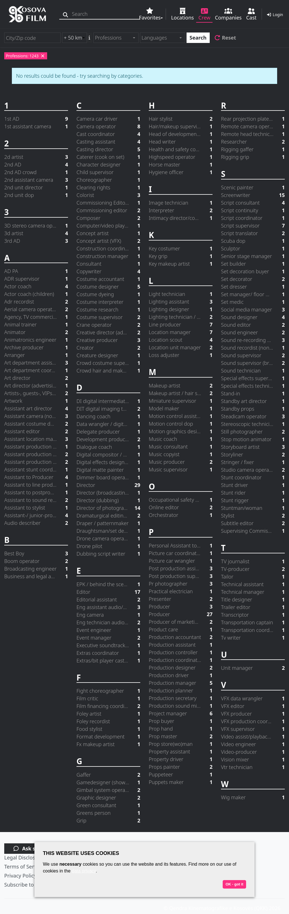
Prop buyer (181, 721)
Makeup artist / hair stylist (181, 393)
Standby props (253, 409)
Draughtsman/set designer (108, 531)
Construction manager (108, 256)
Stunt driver (253, 485)
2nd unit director (36, 187)
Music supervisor (181, 469)
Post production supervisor (181, 576)
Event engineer (108, 630)
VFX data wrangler (253, 698)
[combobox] (116, 38)
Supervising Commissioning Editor (253, 531)
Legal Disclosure (23, 857)
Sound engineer (253, 332)
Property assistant (181, 751)
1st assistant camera (36, 126)
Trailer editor (253, 607)
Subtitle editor (253, 523)
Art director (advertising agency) (36, 385)
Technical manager (253, 592)
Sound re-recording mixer (253, 340)
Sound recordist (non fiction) (253, 348)
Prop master (181, 736)
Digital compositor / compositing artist (108, 454)
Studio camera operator (253, 470)
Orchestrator (181, 515)
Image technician (181, 203)
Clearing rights (108, 187)
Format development (108, 736)
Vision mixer (253, 759)
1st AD (36, 119)
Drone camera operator (108, 538)
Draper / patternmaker (108, 523)
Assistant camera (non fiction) (36, 416)
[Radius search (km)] (74, 38)
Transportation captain (253, 622)
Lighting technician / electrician (181, 317)
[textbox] (113, 38)
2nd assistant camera (36, 180)
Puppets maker (181, 782)
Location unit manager (181, 347)
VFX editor (253, 706)
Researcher (253, 142)
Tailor (253, 577)
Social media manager (253, 309)
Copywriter (108, 271)
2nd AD (36, 164)
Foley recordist (108, 721)
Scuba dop (253, 241)
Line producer (181, 324)
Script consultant (253, 203)
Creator (108, 348)
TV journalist (253, 561)
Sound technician (253, 370)
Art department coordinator (36, 370)
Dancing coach (108, 416)
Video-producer (253, 752)
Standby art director (253, 401)
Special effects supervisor (253, 378)
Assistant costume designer (36, 424)
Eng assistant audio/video (108, 607)
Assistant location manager (36, 439)
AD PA (36, 271)
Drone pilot (108, 546)
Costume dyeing (108, 294)
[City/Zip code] (32, 38)
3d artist (36, 233)
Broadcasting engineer (36, 569)
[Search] (65, 14)
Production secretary (181, 698)
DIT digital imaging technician (108, 409)
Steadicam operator (253, 416)
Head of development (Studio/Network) (181, 134)
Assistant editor (36, 431)
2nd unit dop (36, 195)
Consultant (108, 264)
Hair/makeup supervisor (181, 126)
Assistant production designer (36, 454)
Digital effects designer (108, 462)
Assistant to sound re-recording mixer (36, 500)
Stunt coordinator (253, 477)
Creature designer (108, 355)
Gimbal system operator (108, 790)
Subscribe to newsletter (32, 884)
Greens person (108, 813)
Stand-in (253, 393)
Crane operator (108, 325)
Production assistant (181, 645)
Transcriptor (253, 615)
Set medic (253, 302)
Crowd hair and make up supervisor (108, 370)
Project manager (181, 713)
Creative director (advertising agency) (108, 332)
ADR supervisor (36, 279)
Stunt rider (253, 493)
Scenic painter (253, 187)
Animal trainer (36, 324)
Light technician (181, 294)
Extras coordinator (108, 653)
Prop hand (181, 729)
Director (108, 485)
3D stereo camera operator (36, 225)
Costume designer (108, 287)
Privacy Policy (20, 875)
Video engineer (253, 744)
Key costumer (181, 248)
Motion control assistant (181, 416)
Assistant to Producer (36, 477)
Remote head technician (253, 134)
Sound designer (253, 317)
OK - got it (234, 884)
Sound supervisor (253, 355)
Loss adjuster (181, 355)
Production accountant (181, 637)
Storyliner (253, 454)
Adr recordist (36, 302)
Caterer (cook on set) (108, 157)
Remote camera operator (253, 126)
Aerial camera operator (36, 309)
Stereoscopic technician (253, 424)
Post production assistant (181, 568)
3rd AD (36, 241)
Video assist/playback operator (253, 736)
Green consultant (108, 805)
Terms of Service (23, 866)
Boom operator (36, 561)
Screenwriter (253, 195)
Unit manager (253, 668)
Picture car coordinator (181, 553)
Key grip (181, 256)
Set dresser (253, 287)
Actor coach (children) (36, 294)
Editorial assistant (108, 599)
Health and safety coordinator (181, 149)
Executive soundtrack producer (108, 645)
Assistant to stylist (36, 508)
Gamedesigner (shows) (108, 782)
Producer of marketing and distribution (181, 622)
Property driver (181, 759)
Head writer (181, 142)
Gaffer (108, 775)
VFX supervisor (253, 729)
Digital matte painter (108, 470)
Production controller (181, 652)
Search (198, 37)
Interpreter (181, 210)
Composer (108, 218)
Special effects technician (253, 386)
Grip (108, 820)
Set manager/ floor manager (253, 294)
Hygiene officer (181, 172)
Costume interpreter (108, 302)
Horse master (181, 164)
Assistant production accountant (36, 446)
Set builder (253, 264)
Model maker (181, 408)
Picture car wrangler (181, 561)
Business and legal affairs (36, 576)
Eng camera (108, 615)
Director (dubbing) (108, 500)
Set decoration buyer (253, 271)
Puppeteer (181, 774)
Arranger (36, 355)
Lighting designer (181, 309)
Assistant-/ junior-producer (36, 515)
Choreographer (108, 180)
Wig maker (253, 797)
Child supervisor (108, 172)
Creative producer (108, 340)
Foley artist (108, 714)
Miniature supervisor (181, 401)
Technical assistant (253, 584)
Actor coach (36, 286)
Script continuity (253, 210)
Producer (181, 606)
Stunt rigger (253, 500)
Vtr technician (253, 767)
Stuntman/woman (253, 508)
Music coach (181, 439)
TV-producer (253, 569)
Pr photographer (181, 584)
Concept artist (108, 233)
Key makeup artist (181, 264)
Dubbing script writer (108, 554)
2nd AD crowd (36, 172)
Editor (108, 592)
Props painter (181, 767)
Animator (36, 332)
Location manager (181, 332)
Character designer (108, 164)
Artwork (36, 401)
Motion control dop (181, 424)
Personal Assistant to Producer (181, 545)
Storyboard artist (253, 447)
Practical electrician (181, 591)
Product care (181, 629)
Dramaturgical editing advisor (108, 515)
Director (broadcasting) (108, 493)
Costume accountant (108, 279)
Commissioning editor (108, 210)
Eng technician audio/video (108, 622)
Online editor (181, 507)
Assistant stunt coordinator (36, 469)
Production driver (181, 675)
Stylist (253, 515)
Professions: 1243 (25, 56)
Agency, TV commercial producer (36, 317)
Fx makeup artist (108, 744)
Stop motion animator (253, 439)
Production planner (181, 690)
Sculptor (253, 248)
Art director (36, 378)
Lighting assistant (181, 302)
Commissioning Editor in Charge (108, 203)
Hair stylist (181, 119)
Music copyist (181, 454)
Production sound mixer (181, 706)
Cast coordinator (108, 134)
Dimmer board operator (108, 477)
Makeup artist (181, 385)
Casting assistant (108, 142)
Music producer (181, 462)
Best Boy (36, 553)
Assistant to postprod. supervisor (36, 492)
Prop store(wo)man (181, 744)
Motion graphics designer (181, 431)
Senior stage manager (253, 256)
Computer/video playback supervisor (108, 225)
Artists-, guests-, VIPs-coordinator (36, 393)
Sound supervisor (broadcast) (253, 363)
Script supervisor (253, 225)
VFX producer (253, 714)
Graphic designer (108, 798)
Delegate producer (108, 432)
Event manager (108, 638)
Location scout (181, 340)
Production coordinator (181, 660)
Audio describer (36, 523)
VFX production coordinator (253, 721)
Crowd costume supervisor (108, 363)
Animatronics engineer (36, 340)
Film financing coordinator (108, 706)
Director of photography (108, 508)
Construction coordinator (108, 248)
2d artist (36, 157)
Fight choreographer (108, 691)
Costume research (108, 309)
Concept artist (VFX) (108, 241)
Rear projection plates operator (253, 119)
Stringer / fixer (253, 462)
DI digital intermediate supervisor (108, 401)
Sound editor (253, 325)
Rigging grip (253, 157)
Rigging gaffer (253, 149)
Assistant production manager (36, 462)
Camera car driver (108, 119)
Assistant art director (36, 408)
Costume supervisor (108, 317)
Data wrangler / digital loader (108, 424)
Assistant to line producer (36, 485)
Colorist (108, 195)
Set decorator (253, 279)
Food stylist (108, 729)
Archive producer (36, 347)
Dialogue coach (108, 447)
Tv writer (253, 638)
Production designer (181, 668)
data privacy (84, 870)
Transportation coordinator (253, 630)
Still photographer (253, 432)
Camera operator (108, 126)
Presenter (181, 599)
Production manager (181, 683)
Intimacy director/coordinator (181, 218)
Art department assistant (36, 363)
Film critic (108, 698)
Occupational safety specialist (181, 500)
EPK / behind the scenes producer (108, 584)
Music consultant (181, 446)
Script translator (253, 233)
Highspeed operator (181, 157)
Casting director (108, 149)
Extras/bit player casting (108, 660)
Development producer (108, 439)
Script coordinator (253, 218)
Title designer (253, 599)
